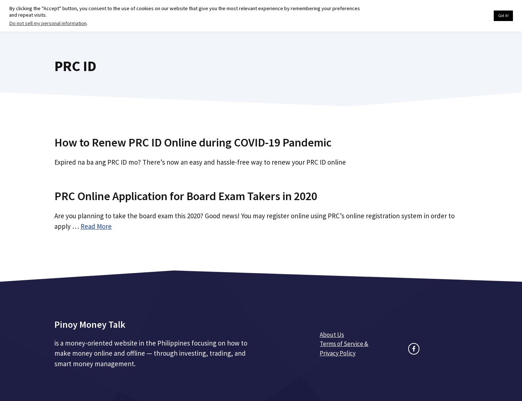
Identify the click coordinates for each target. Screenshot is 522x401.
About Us (332, 335)
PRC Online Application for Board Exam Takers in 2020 (185, 196)
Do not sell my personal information (48, 23)
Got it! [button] (503, 15)
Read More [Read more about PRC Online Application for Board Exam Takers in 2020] (96, 226)
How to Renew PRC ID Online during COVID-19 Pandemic (192, 142)
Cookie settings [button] (471, 16)
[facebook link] (413, 348)
